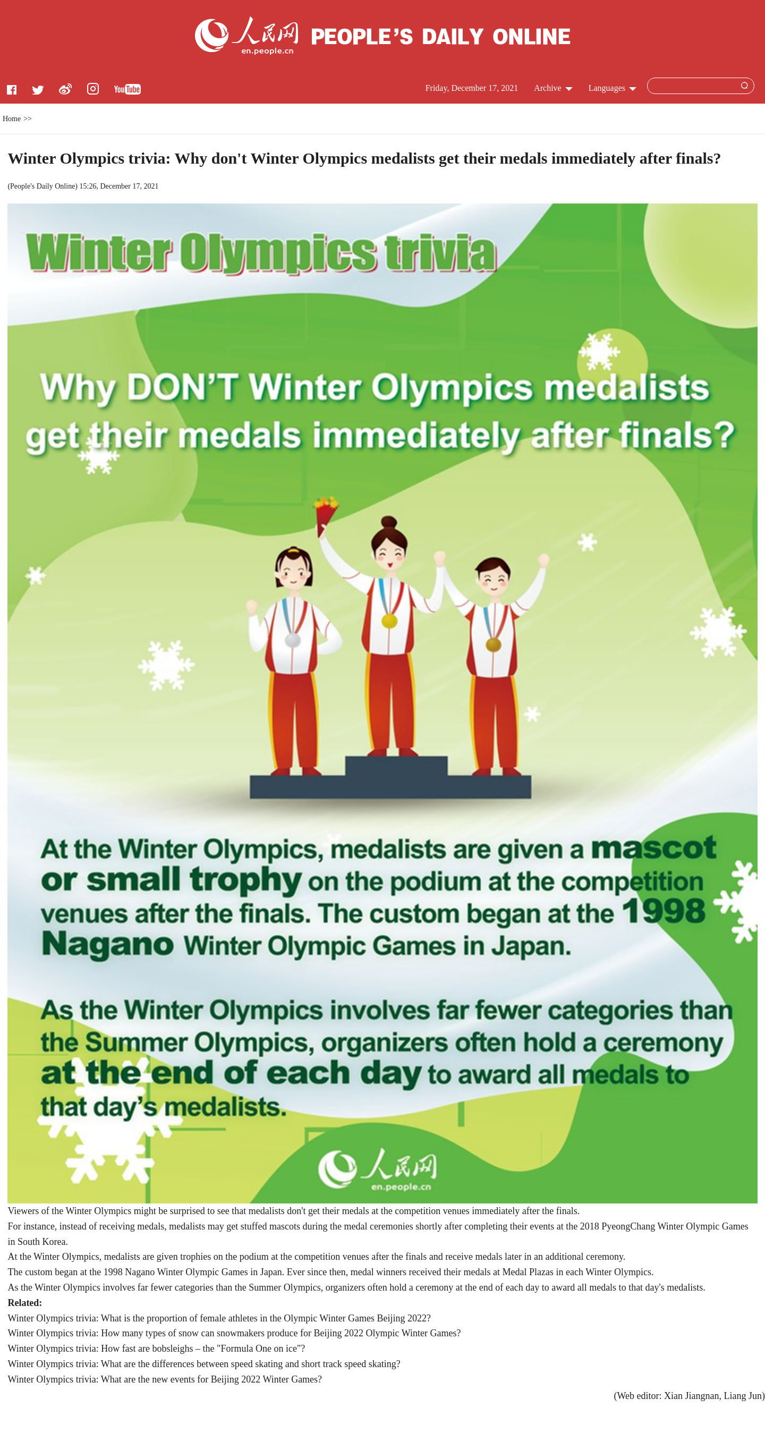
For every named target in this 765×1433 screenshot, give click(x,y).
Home (12, 119)
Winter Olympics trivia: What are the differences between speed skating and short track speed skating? (203, 1364)
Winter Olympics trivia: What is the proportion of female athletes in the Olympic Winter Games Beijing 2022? (219, 1318)
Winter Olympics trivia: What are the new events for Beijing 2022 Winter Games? (164, 1379)
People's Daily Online (42, 186)
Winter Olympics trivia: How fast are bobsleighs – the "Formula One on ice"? (156, 1348)
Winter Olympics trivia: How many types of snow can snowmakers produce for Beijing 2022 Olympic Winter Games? (234, 1333)
